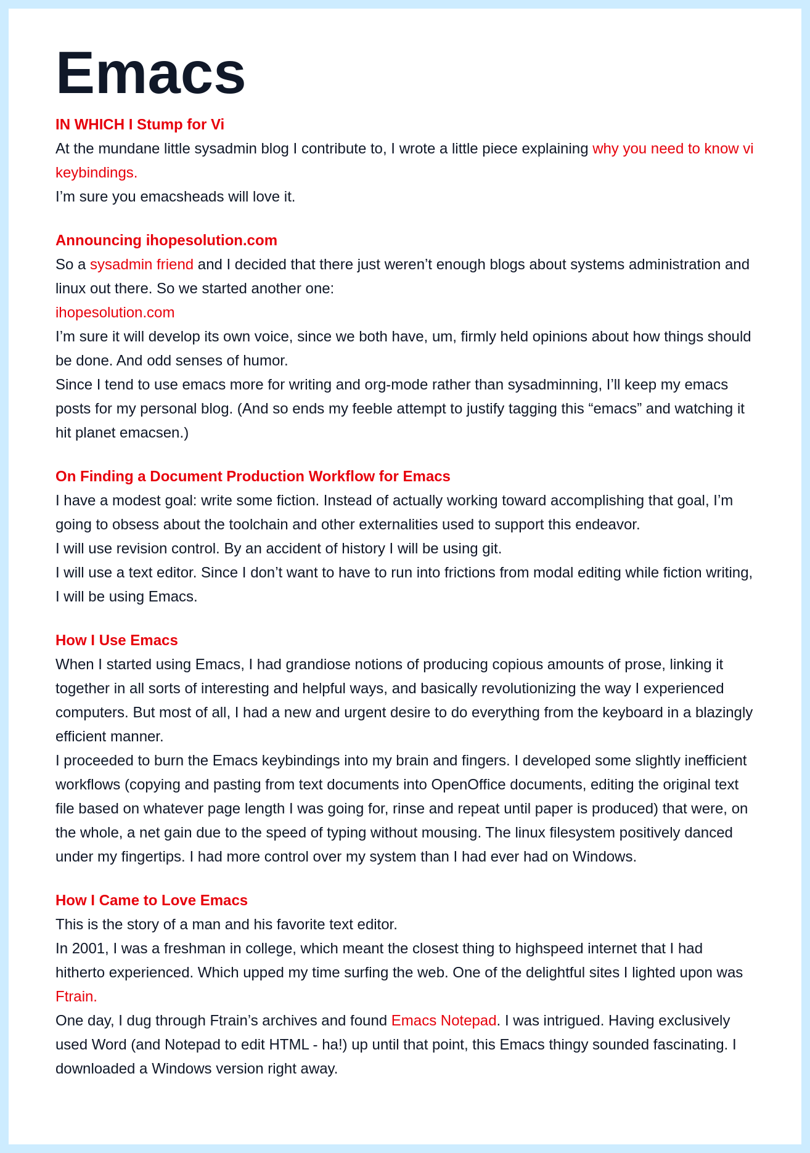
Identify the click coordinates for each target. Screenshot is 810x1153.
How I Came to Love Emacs (151, 900)
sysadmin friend (142, 264)
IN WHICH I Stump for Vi (139, 124)
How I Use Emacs (116, 640)
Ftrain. (76, 996)
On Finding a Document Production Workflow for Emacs (253, 476)
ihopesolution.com (114, 312)
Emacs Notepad (444, 1020)
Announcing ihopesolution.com (166, 240)
